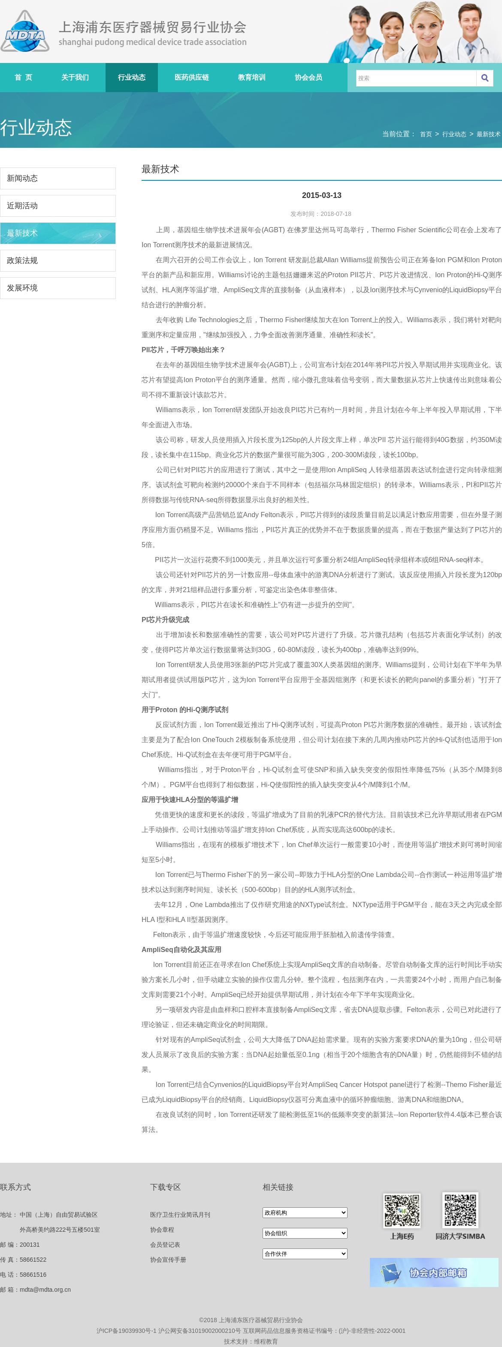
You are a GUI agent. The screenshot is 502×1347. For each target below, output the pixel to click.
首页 (426, 134)
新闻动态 (22, 178)
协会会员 (308, 77)
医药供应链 (192, 77)
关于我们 (75, 77)
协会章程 (162, 1229)
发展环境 (22, 288)
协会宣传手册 (168, 1259)
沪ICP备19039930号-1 (127, 1330)
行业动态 (131, 77)
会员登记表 (165, 1244)
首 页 (23, 77)
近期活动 (22, 205)
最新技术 (489, 134)
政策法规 (22, 260)
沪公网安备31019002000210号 (199, 1330)
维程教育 (266, 1341)
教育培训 (252, 77)
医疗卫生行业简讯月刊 (180, 1214)
